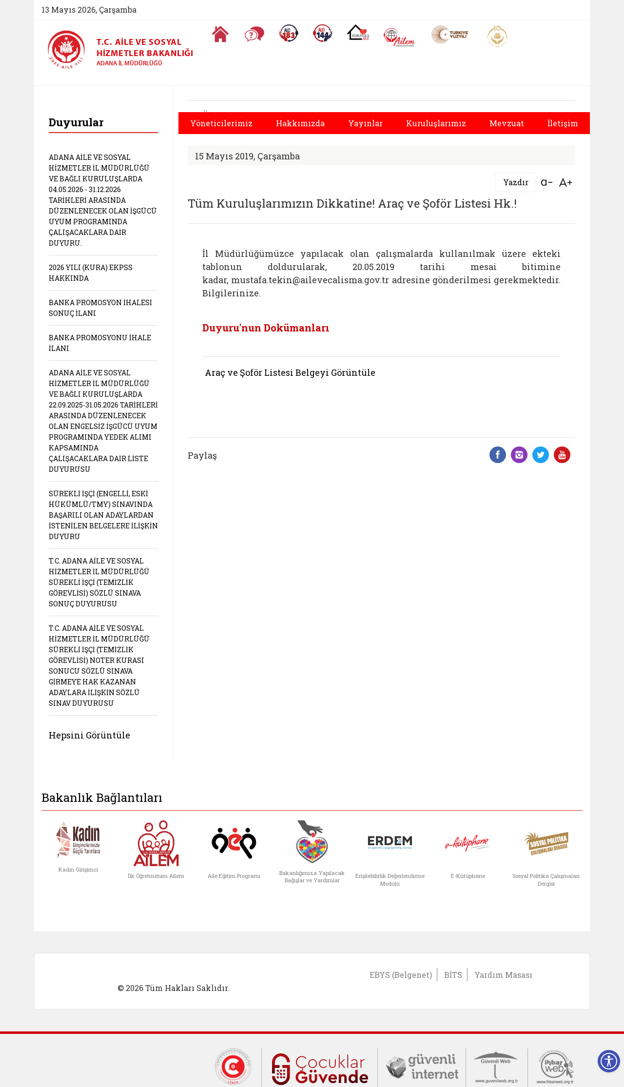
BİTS (453, 975)
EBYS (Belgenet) (401, 975)
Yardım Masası (503, 975)
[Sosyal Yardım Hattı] (322, 33)
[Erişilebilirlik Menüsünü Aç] (609, 1061)
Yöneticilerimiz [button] (221, 123)
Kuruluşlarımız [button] (436, 123)
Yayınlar (365, 123)
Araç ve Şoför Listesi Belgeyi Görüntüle (290, 372)
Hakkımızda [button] (300, 123)
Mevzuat (506, 123)
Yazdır (515, 182)
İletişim (562, 123)
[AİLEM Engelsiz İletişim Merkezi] (399, 37)
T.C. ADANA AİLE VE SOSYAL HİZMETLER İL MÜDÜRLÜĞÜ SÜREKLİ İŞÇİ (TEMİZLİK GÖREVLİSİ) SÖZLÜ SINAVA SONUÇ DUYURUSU (99, 582)
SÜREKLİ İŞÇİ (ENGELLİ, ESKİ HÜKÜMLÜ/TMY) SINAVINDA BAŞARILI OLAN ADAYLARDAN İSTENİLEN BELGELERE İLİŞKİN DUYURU (103, 515)
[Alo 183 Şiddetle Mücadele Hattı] (288, 33)
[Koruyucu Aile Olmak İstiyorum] (358, 32)
